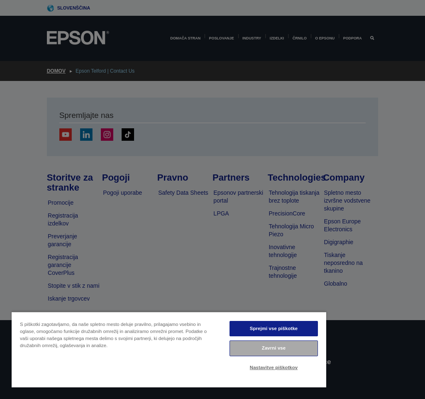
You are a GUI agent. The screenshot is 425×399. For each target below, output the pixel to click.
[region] (169, 349)
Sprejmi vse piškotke (274, 328)
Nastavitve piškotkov (274, 367)
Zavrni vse (274, 347)
